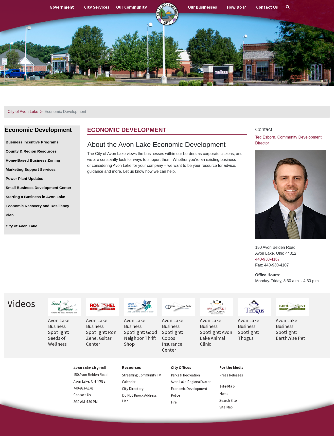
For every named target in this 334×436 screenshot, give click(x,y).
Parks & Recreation (185, 375)
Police (175, 395)
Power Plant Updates (24, 178)
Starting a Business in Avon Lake (35, 197)
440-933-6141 (83, 388)
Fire (174, 402)
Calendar (129, 381)
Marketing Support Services (30, 169)
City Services (96, 7)
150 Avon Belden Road (90, 374)
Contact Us (267, 7)
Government (62, 7)
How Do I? (236, 7)
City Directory (132, 388)
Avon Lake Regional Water (191, 381)
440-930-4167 (267, 259)
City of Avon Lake (23, 111)
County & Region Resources (31, 151)
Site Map (226, 407)
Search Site (228, 400)
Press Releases (231, 375)
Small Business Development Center (38, 188)
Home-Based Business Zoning (33, 160)
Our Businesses (202, 7)
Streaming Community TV (141, 375)
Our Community (131, 7)
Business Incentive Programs (32, 142)
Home (224, 393)
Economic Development (38, 129)
